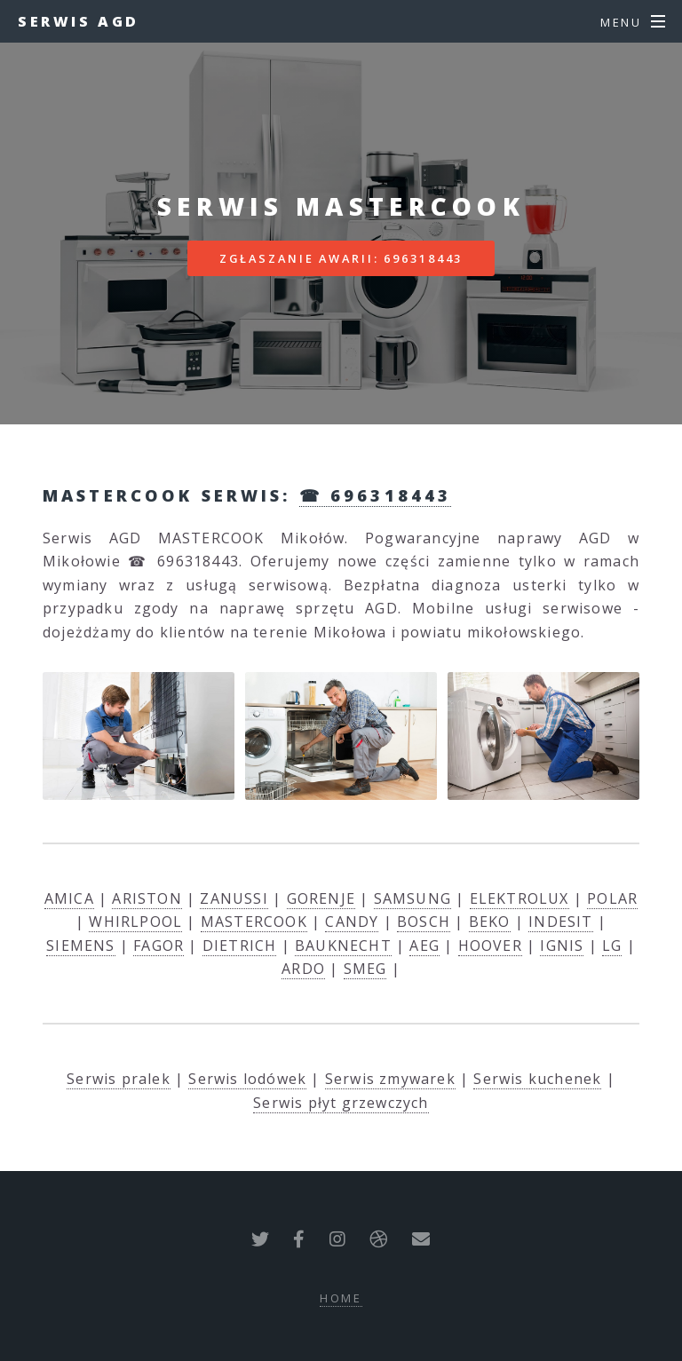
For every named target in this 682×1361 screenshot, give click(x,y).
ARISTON (146, 898)
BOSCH (423, 921)
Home (341, 1298)
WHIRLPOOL (135, 921)
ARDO (303, 968)
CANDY (351, 921)
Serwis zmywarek (390, 1078)
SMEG (365, 968)
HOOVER (490, 945)
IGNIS (561, 945)
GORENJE (321, 898)
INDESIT (560, 921)
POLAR (612, 898)
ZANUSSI (233, 898)
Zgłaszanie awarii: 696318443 (341, 258)
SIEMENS (80, 945)
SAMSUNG (412, 898)
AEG (424, 945)
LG (612, 945)
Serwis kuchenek (537, 1078)
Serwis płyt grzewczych (340, 1102)
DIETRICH (239, 945)
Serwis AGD (78, 21)
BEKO (490, 921)
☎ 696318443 (375, 495)
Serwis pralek (118, 1078)
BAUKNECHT (343, 945)
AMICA (69, 898)
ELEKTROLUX (519, 898)
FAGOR (158, 945)
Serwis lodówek (247, 1078)
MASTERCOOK (254, 921)
